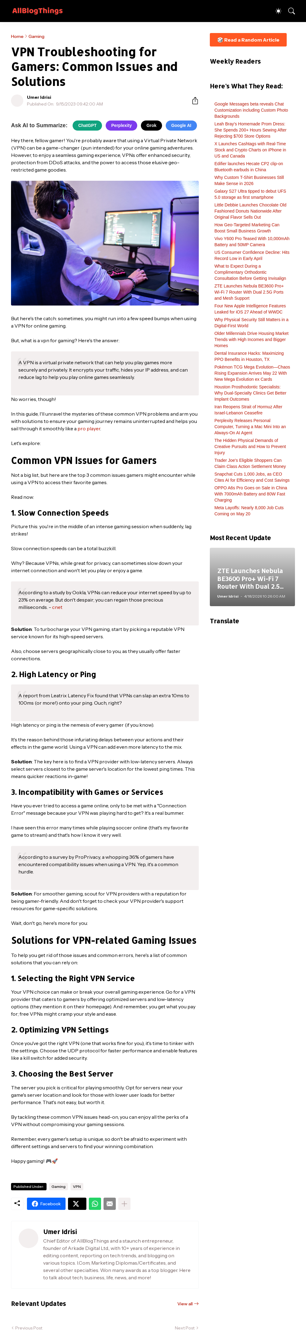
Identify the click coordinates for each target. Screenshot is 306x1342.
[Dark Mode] (275, 11)
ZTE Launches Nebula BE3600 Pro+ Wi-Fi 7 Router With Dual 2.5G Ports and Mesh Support (249, 292)
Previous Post (28, 1328)
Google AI (181, 125)
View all (185, 1304)
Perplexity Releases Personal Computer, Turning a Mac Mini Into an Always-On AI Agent (250, 426)
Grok (151, 125)
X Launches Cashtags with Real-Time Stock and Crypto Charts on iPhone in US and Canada (250, 149)
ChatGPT (87, 125)
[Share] (193, 101)
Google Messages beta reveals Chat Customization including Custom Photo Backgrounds (251, 110)
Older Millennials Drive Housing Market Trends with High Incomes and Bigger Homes (251, 339)
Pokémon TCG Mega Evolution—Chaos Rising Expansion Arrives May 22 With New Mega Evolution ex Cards (252, 373)
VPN (77, 1186)
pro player (88, 428)
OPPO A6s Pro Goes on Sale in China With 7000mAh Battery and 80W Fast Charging (250, 493)
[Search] (289, 11)
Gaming (36, 36)
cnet (57, 607)
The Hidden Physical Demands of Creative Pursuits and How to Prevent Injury (250, 446)
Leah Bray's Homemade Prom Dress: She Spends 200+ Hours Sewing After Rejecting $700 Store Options (250, 130)
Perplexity (121, 125)
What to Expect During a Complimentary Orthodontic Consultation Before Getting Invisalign (250, 272)
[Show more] (124, 1204)
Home (17, 36)
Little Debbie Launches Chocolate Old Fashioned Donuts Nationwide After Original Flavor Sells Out (250, 211)
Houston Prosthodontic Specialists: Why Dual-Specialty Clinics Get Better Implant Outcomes (250, 393)
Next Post (185, 1328)
